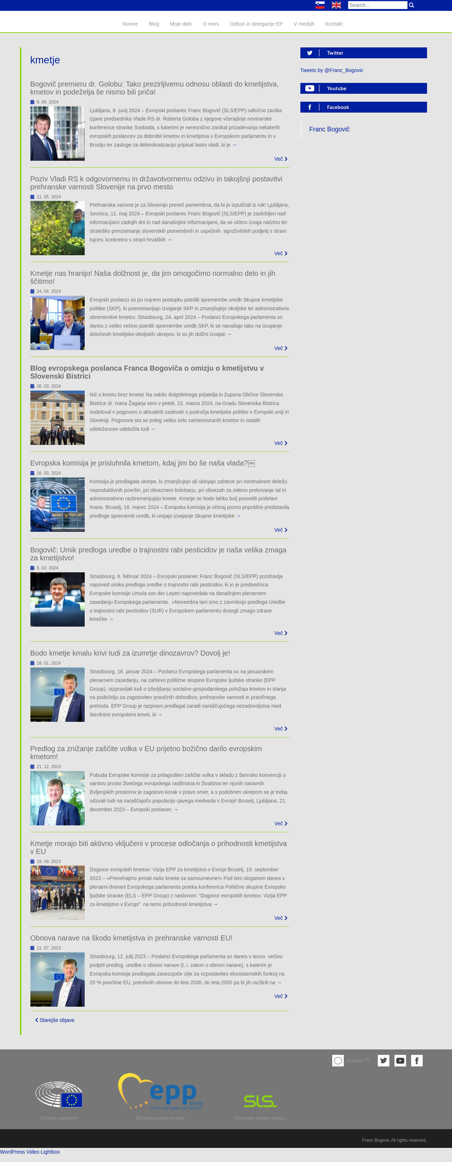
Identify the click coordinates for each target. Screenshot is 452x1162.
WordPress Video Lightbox (30, 1152)
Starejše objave (55, 1020)
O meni (211, 24)
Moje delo (181, 24)
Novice (130, 24)
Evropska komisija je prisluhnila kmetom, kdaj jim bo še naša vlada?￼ (142, 463)
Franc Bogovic (376, 1140)
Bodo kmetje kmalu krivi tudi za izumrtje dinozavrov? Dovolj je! (130, 653)
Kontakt (333, 24)
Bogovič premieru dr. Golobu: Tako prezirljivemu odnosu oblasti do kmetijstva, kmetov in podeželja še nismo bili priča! (154, 88)
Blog (154, 24)
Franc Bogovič (329, 129)
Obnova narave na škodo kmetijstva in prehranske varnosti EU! (131, 938)
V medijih (304, 24)
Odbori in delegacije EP (256, 24)
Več (280, 159)
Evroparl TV (351, 1060)
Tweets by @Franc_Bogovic (332, 70)
